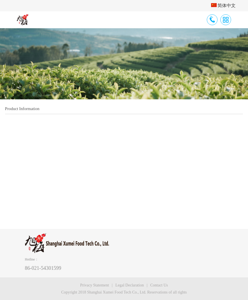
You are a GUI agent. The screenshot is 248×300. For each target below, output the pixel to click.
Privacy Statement (94, 285)
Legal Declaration (129, 285)
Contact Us (159, 285)
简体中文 (223, 5)
